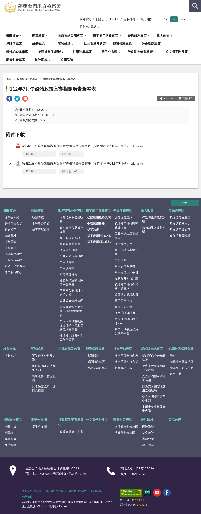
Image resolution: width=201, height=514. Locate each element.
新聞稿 (9, 432)
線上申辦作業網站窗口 (126, 252)
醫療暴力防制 (123, 306)
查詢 (195, 6)
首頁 (9, 78)
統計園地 (41, 60)
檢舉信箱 (27, 496)
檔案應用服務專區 (105, 35)
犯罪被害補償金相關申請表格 (126, 286)
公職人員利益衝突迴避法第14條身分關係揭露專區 (72, 325)
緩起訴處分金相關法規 (154, 357)
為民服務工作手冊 (126, 272)
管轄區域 (10, 235)
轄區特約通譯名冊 (126, 294)
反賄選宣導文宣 (180, 229)
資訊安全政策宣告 (32, 490)
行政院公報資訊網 (71, 256)
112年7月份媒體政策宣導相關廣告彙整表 (53, 89)
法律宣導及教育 (95, 43)
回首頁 (100, 19)
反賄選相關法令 (180, 223)
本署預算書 (67, 262)
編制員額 (10, 241)
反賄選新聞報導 (180, 235)
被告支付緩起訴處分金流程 (154, 368)
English (114, 19)
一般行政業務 (13, 260)
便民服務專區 (137, 35)
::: (4, 3)
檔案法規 (93, 229)
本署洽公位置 (41, 223)
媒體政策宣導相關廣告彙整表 (59, 78)
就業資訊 (38, 43)
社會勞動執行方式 (126, 361)
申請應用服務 (96, 223)
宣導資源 (10, 438)
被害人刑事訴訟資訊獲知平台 (126, 331)
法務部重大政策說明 (154, 229)
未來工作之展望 (15, 266)
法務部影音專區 (125, 432)
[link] (9, 99)
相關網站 (148, 445)
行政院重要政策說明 (154, 219)
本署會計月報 (68, 274)
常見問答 (146, 19)
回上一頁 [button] (168, 98)
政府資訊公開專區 (70, 35)
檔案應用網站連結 (99, 241)
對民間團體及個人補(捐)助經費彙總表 (71, 311)
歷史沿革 (10, 229)
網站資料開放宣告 (56, 490)
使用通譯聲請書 (125, 313)
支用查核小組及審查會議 (154, 408)
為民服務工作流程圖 (44, 378)
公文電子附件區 (177, 52)
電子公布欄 (109, 52)
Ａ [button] (174, 19)
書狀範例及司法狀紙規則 (44, 368)
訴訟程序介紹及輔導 (44, 357)
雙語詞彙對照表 (70, 244)
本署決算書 (67, 268)
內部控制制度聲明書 (71, 219)
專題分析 (148, 438)
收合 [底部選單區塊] (184, 202)
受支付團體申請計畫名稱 (154, 378)
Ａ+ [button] (183, 19)
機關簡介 (12, 35)
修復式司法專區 (97, 367)
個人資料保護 (68, 250)
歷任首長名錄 (13, 223)
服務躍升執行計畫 (126, 278)
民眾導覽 (38, 35)
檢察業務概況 (13, 254)
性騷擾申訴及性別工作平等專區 (71, 337)
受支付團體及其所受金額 (154, 398)
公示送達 (67, 60)
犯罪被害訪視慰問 (181, 367)
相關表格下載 (123, 367)
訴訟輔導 (64, 43)
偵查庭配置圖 (41, 229)
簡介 (173, 355)
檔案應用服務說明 (99, 217)
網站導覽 (85, 19)
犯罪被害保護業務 (50, 52)
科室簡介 (10, 247)
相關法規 (10, 426)
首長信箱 (129, 19)
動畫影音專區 (15, 60)
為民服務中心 (13, 272)
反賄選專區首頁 (180, 217)
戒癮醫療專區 (96, 361)
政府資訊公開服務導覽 (71, 229)
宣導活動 (93, 355)
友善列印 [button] (187, 98)
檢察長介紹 (12, 217)
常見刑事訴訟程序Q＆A (126, 321)
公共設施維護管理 (71, 300)
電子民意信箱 (123, 300)
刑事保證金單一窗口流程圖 (44, 388)
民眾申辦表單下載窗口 (126, 235)
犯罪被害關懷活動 (181, 361)
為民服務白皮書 (125, 266)
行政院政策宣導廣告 (141, 52)
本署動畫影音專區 (126, 426)
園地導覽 (148, 426)
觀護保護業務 (122, 43)
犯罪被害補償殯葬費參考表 (126, 225)
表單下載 (176, 374)
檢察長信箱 (96, 490)
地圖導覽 (38, 217)
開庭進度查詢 (123, 217)
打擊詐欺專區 (82, 52)
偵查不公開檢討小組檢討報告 (71, 292)
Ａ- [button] (165, 19)
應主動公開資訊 (70, 237)
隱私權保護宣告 (78, 490)
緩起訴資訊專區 (17, 52)
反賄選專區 (14, 43)
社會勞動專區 (151, 43)
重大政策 (163, 35)
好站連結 (10, 445)
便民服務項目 (123, 244)
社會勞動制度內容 (126, 355)
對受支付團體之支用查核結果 (154, 388)
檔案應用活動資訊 (99, 235)
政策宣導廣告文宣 (71, 431)
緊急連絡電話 (88, 26)
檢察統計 (148, 432)
